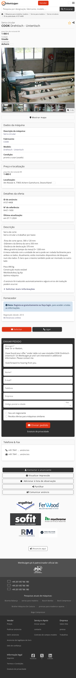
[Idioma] (69, 3)
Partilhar (38, 486)
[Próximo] (72, 80)
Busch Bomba (47, 600)
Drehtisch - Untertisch (13, 149)
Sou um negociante (17, 413)
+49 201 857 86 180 (20, 581)
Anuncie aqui (38, 548)
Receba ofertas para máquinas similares (26, 416)
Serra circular (9, 134)
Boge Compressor (38, 612)
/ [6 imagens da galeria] (70, 110)
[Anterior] (4, 80)
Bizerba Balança (11, 600)
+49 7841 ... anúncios (17, 450)
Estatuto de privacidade (38, 431)
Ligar (47, 329)
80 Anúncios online (12, 317)
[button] (73, 3)
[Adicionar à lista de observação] (69, 23)
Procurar (67, 9)
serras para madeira (30, 600)
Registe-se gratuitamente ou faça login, (33, 305)
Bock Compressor (64, 600)
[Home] (2, 14)
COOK (6, 141)
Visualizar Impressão (38, 475)
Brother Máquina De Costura (23, 606)
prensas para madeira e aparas (51, 606)
